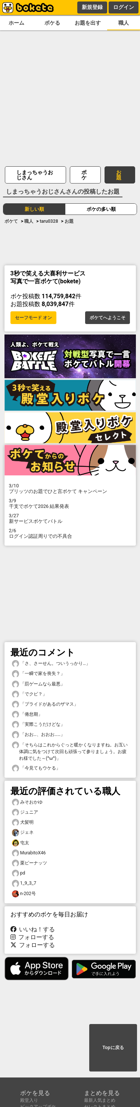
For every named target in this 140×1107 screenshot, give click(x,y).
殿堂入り (29, 1100)
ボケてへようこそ (107, 317)
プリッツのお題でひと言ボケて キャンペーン (70, 488)
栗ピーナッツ (29, 863)
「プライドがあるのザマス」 (45, 704)
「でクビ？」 (29, 694)
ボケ (84, 175)
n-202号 (24, 893)
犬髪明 (23, 822)
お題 (118, 175)
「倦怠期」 (27, 714)
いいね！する (32, 929)
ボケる (52, 23)
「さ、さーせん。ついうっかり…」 (51, 663)
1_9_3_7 (24, 883)
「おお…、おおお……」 (38, 734)
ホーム (16, 23)
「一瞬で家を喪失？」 (38, 673)
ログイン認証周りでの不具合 (70, 533)
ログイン (123, 7)
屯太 (20, 843)
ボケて (11, 221)
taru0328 (49, 221)
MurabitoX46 (29, 853)
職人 (123, 23)
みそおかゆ (27, 802)
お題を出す (88, 23)
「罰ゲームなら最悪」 (38, 684)
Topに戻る (113, 1047)
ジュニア (25, 812)
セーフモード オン (33, 317)
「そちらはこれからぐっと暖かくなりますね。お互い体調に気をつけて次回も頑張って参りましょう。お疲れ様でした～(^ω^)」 (70, 751)
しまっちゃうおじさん (34, 175)
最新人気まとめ (99, 1100)
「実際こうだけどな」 (38, 724)
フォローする (32, 937)
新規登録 (92, 7)
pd (18, 873)
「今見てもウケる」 (36, 768)
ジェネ (23, 832)
